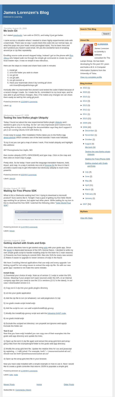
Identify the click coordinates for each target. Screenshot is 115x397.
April (87, 185)
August (88, 144)
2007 (85, 204)
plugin (9, 250)
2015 (85, 97)
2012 (85, 110)
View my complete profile (91, 77)
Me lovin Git (10, 30)
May (87, 181)
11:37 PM (24, 227)
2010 (85, 118)
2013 (85, 105)
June (87, 176)
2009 (85, 123)
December (89, 130)
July (86, 172)
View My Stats (86, 218)
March (87, 189)
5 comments (33, 371)
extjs (46, 247)
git (10, 105)
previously (17, 35)
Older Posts (69, 384)
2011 (85, 114)
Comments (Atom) (23, 390)
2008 (85, 127)
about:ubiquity (10, 137)
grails (16, 375)
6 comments (32, 102)
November (89, 135)
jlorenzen (102, 44)
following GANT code (57, 313)
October (88, 139)
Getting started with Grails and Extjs (25, 243)
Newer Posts (9, 384)
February (89, 194)
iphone (12, 231)
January (88, 198)
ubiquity (12, 178)
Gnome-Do (50, 165)
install (18, 135)
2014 (85, 101)
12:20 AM (24, 102)
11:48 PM (24, 371)
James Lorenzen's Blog (26, 12)
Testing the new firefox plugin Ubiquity (26, 117)
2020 (85, 92)
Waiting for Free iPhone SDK (20, 190)
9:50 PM (24, 175)
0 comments (32, 175)
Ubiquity (58, 122)
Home (39, 384)
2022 (85, 88)
